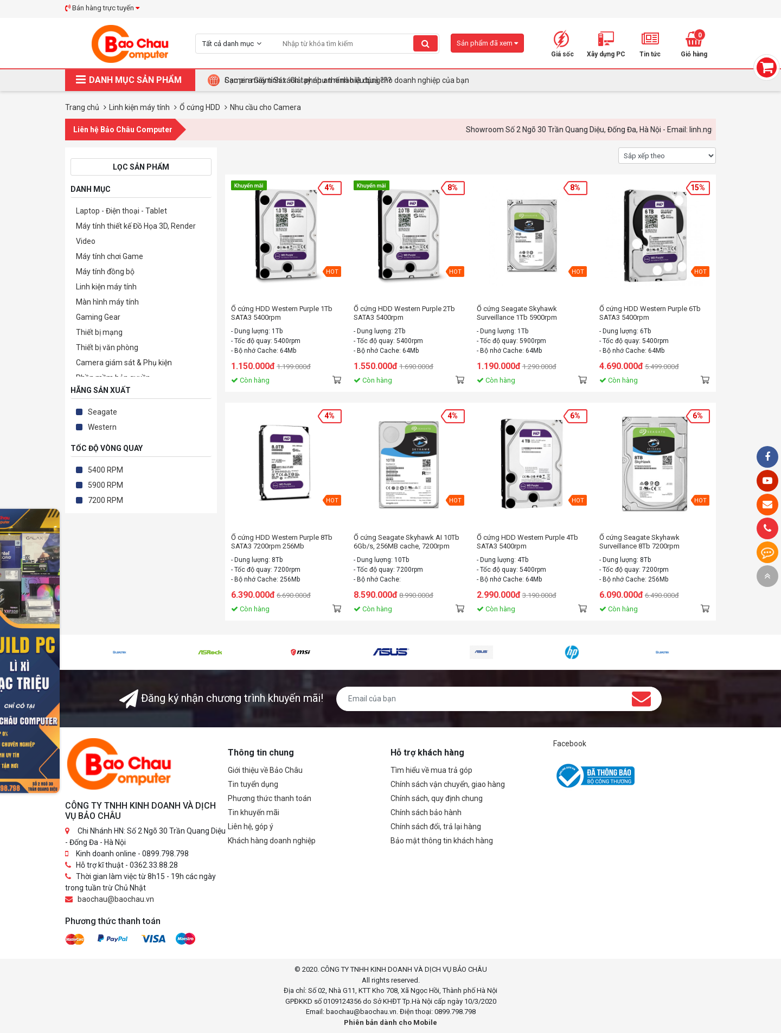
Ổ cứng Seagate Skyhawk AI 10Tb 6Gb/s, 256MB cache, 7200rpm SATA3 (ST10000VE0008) (406, 542)
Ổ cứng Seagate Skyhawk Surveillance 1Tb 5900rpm (517, 313)
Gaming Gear (98, 317)
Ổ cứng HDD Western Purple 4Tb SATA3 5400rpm (527, 541)
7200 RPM (105, 500)
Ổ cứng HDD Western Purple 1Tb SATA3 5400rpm (281, 313)
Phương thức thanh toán (269, 798)
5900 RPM (105, 485)
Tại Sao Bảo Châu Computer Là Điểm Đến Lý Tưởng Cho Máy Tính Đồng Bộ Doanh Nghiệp (375, 80)
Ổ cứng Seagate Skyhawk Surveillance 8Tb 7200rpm (639, 541)
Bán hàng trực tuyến (102, 8)
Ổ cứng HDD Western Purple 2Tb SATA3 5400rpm (404, 313)
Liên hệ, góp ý (250, 826)
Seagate (102, 412)
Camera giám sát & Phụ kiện (124, 362)
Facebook (569, 743)
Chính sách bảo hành (426, 812)
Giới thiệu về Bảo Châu (265, 770)
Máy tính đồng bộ (105, 271)
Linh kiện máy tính (106, 286)
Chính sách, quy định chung (436, 798)
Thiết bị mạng (99, 332)
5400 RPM (105, 470)
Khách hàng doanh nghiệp (272, 840)
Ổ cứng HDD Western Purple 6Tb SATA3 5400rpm (650, 313)
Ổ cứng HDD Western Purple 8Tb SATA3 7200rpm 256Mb (281, 541)
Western (102, 427)
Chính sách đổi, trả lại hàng (435, 826)
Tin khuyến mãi (253, 812)
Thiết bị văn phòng (107, 347)
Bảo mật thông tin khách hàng (441, 840)
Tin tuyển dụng (253, 784)
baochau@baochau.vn (116, 899)
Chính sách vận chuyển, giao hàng (447, 784)
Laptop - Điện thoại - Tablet (121, 210)
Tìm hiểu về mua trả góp (431, 770)
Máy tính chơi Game (109, 256)
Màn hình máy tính (107, 302)
